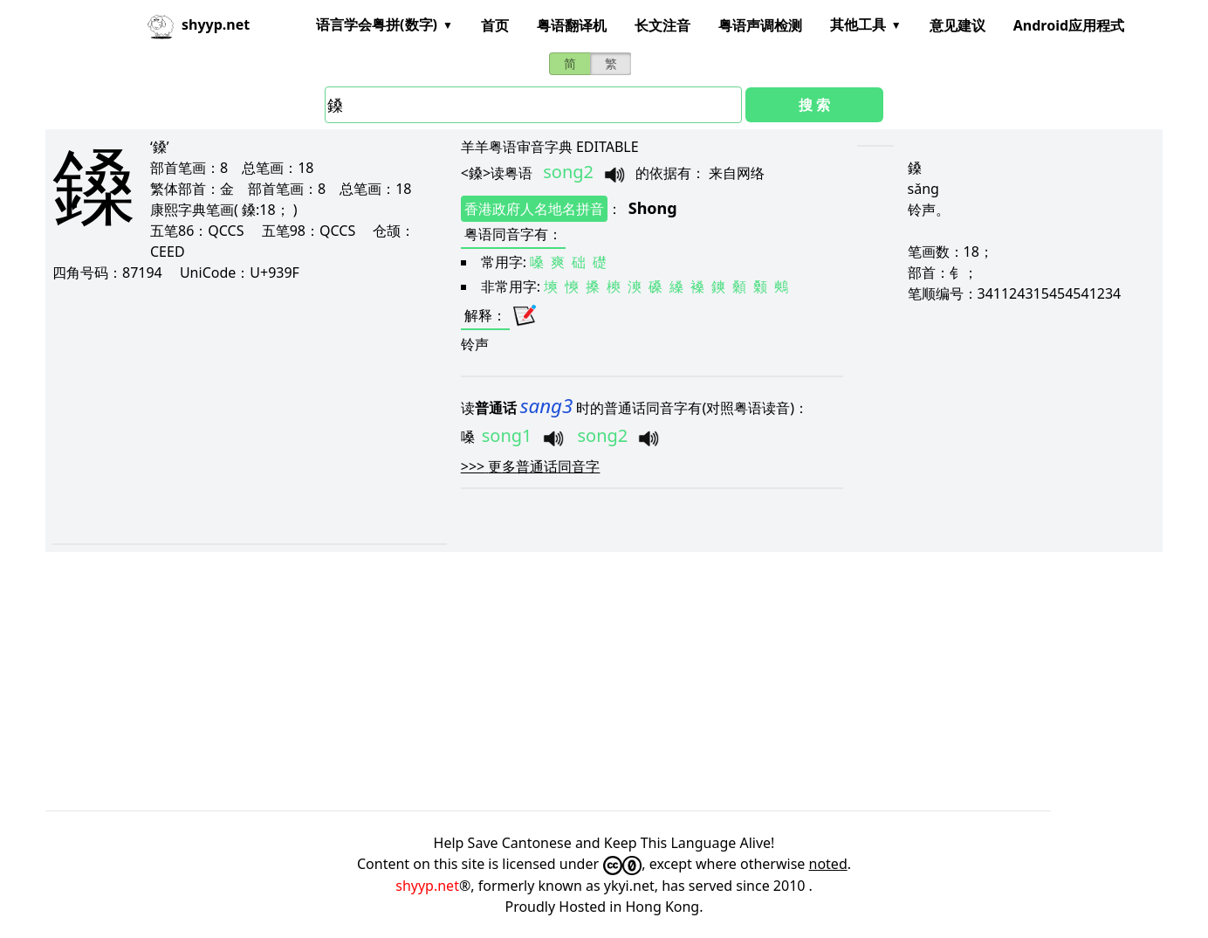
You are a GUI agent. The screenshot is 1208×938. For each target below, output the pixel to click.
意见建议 (957, 25)
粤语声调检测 (760, 25)
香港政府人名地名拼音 (534, 208)
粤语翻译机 (572, 25)
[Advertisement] (232, 412)
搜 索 (814, 104)
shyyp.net (427, 885)
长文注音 (662, 25)
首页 (495, 25)
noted (828, 863)
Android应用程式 (1068, 25)
